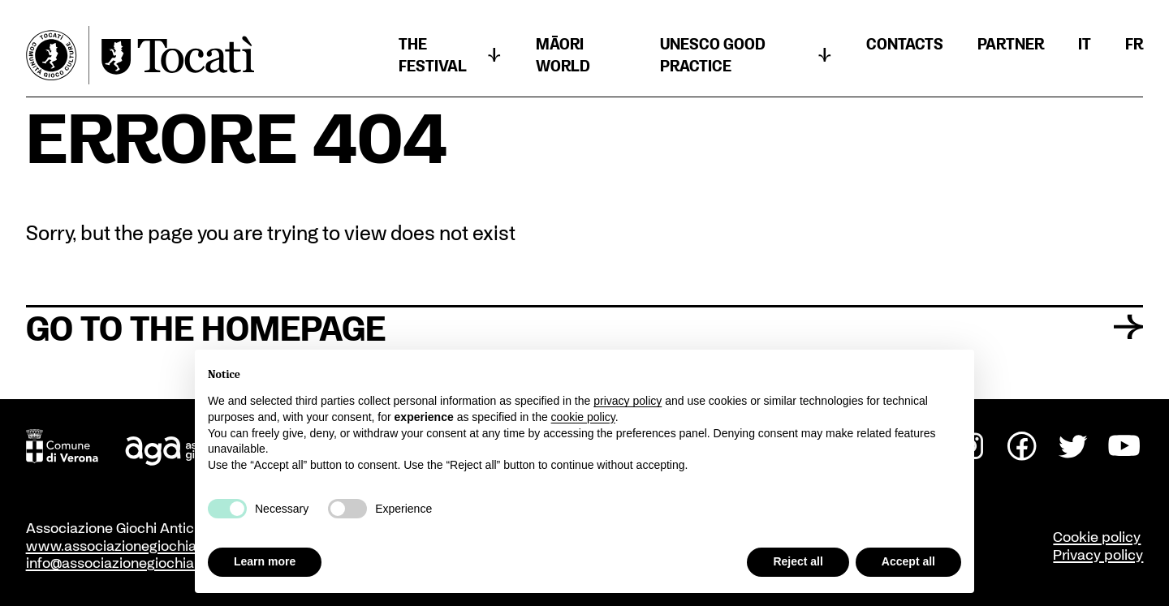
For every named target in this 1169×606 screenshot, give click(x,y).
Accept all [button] (908, 561)
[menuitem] (1084, 43)
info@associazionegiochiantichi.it (132, 562)
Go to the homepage (585, 326)
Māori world (563, 54)
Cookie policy (1097, 536)
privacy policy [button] (627, 400)
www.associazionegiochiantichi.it (134, 545)
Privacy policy (1098, 554)
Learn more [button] (264, 561)
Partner (1010, 43)
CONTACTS (904, 43)
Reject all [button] (797, 561)
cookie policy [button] (583, 416)
